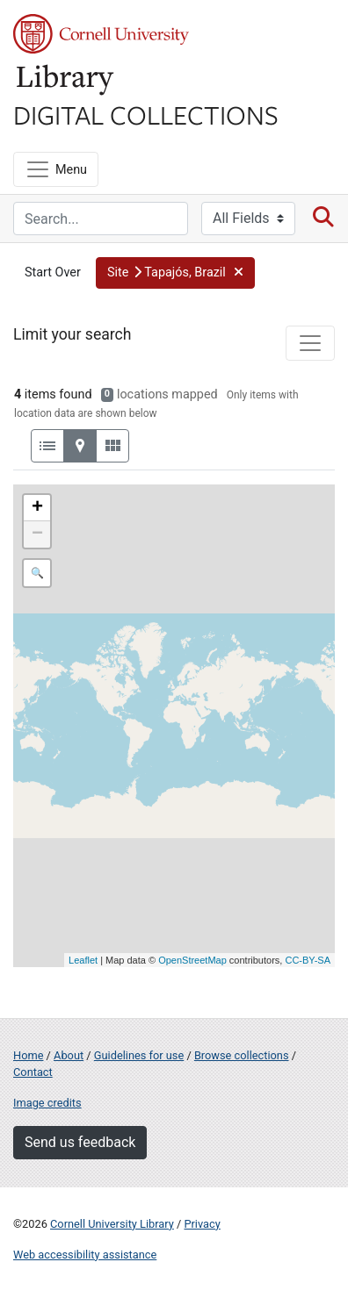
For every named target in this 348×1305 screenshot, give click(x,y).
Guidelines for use (139, 1055)
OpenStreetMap (192, 960)
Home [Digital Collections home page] (28, 1055)
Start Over (53, 272)
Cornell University (101, 34)
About (68, 1055)
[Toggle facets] (310, 343)
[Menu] (55, 169)
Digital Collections (146, 114)
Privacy (202, 1223)
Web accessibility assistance (84, 1254)
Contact (33, 1072)
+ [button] (37, 508)
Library (66, 80)
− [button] (37, 534)
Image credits (47, 1102)
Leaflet (83, 960)
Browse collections (241, 1055)
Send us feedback (80, 1142)
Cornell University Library (112, 1223)
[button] (175, 273)
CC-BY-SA (307, 960)
